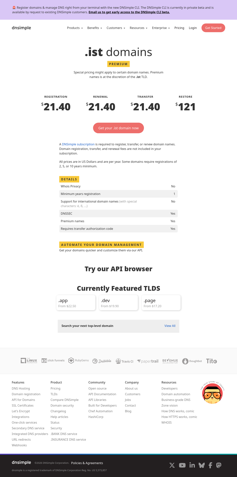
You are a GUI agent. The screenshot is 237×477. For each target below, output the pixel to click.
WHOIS (166, 422)
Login (193, 28)
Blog (128, 411)
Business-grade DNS (175, 400)
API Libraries (97, 400)
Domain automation (175, 394)
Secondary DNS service (28, 428)
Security (56, 428)
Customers (132, 394)
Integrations (20, 417)
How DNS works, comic (177, 411)
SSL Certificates (23, 405)
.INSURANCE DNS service (68, 439)
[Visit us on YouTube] (182, 465)
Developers (169, 388)
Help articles (59, 417)
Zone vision (169, 405)
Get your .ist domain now (118, 128)
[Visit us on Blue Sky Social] (202, 465)
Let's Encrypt (21, 411)
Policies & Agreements (87, 463)
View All (169, 326)
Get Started (213, 28)
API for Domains (23, 400)
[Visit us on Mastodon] (218, 465)
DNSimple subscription (78, 144)
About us (131, 388)
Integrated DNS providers (30, 434)
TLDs (54, 394)
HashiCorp (95, 417)
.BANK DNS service (64, 434)
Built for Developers (102, 405)
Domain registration (26, 394)
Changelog (58, 411)
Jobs (128, 400)
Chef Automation (100, 411)
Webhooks (19, 445)
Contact (130, 405)
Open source (97, 388)
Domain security (62, 405)
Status (55, 422)
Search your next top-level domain (87, 326)
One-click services (24, 422)
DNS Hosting (21, 388)
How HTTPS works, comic (179, 417)
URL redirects (21, 439)
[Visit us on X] (172, 465)
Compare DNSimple (65, 400)
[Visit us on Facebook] (210, 465)
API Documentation (102, 394)
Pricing (179, 28)
